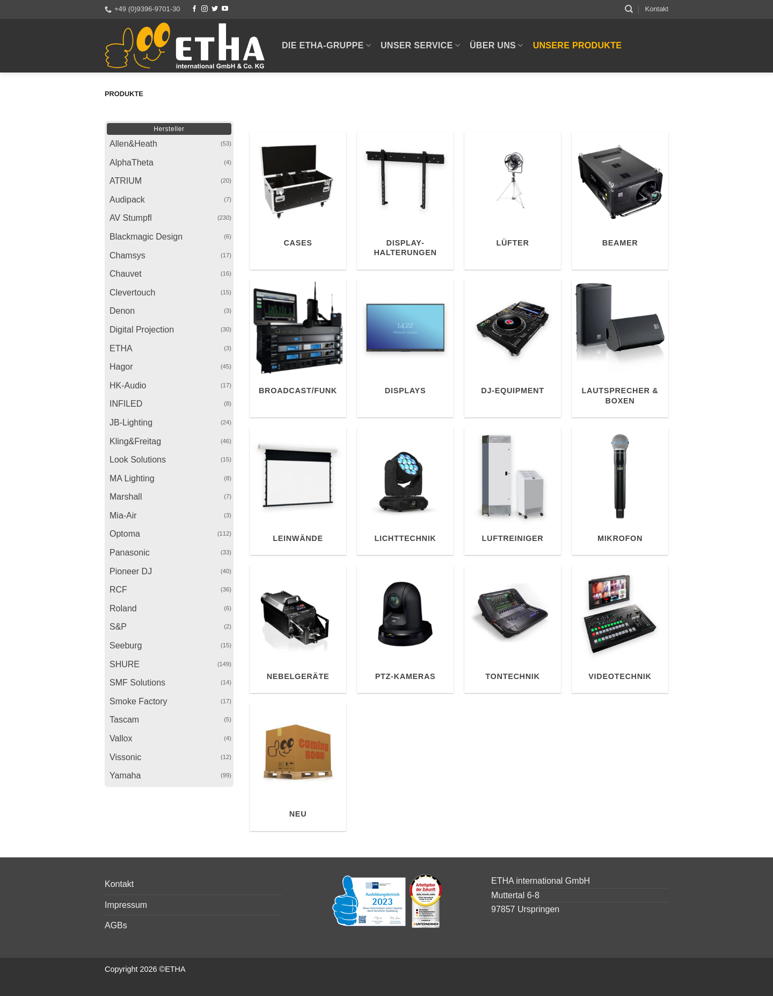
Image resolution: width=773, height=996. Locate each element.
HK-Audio (128, 385)
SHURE (125, 664)
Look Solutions (138, 459)
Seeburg (126, 645)
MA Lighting (132, 478)
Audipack (127, 199)
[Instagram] (204, 9)
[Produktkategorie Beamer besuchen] (620, 201)
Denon (122, 310)
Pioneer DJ (131, 571)
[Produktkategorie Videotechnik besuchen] (620, 629)
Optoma (125, 533)
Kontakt (656, 9)
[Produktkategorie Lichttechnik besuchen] (405, 491)
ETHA (121, 348)
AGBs (116, 925)
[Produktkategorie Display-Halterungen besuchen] (405, 201)
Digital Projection (142, 329)
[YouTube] (225, 9)
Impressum (126, 905)
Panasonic (130, 552)
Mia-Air (123, 515)
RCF (118, 589)
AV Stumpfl (131, 217)
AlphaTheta (132, 162)
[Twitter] (215, 9)
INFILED (126, 403)
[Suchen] (629, 9)
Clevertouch (132, 292)
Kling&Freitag (135, 441)
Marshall (126, 496)
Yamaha (125, 775)
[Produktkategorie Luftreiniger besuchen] (512, 491)
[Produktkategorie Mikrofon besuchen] (620, 491)
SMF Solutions (137, 682)
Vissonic (125, 757)
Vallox (121, 738)
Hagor (121, 366)
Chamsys (127, 255)
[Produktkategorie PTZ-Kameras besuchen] (405, 629)
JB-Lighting (131, 422)
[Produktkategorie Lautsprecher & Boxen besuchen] (620, 348)
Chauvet (126, 273)
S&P (118, 626)
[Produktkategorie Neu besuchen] (298, 767)
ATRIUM (126, 180)
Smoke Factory (138, 701)
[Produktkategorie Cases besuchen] (298, 201)
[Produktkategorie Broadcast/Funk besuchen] (298, 348)
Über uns (496, 45)
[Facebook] (194, 9)
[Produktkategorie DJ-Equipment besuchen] (512, 348)
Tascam (124, 719)
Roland (123, 608)
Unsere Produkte (577, 45)
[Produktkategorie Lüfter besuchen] (512, 201)
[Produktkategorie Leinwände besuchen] (298, 491)
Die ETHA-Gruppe (326, 45)
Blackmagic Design (146, 236)
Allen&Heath (133, 143)
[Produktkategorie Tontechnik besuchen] (512, 629)
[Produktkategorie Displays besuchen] (405, 348)
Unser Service (420, 45)
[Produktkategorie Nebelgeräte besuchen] (298, 629)
